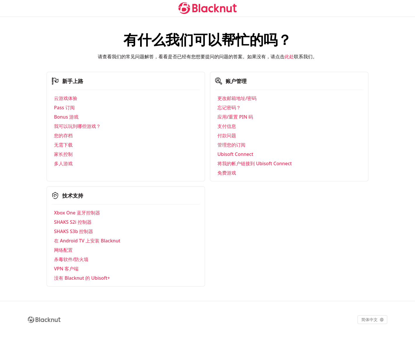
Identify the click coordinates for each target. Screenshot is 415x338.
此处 (289, 56)
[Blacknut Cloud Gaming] (207, 8)
